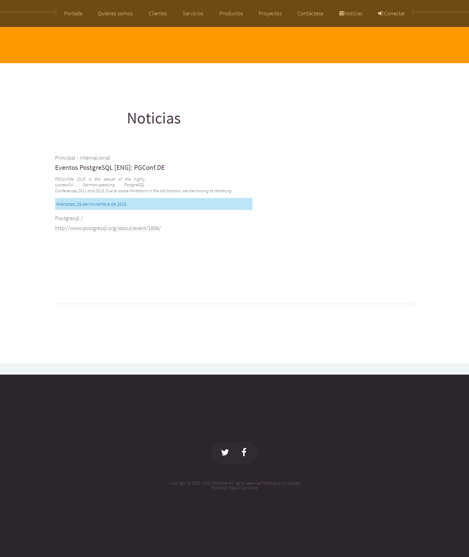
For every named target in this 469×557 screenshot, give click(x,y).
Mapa (233, 487)
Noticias (351, 13)
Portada (218, 487)
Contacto (249, 487)
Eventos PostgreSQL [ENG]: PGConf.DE (110, 167)
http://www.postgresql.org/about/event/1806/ (108, 228)
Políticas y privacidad (281, 483)
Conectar (391, 13)
